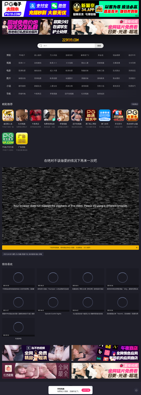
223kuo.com (70, 40)
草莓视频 (53, 93)
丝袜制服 (100, 63)
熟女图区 (116, 78)
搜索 (99, 45)
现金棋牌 (116, 55)
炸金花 (100, 55)
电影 (8, 70)
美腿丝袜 (84, 78)
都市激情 (22, 86)
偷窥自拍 (22, 78)
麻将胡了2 (85, 55)
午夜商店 (37, 93)
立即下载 (86, 390)
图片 (8, 78)
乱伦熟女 (116, 70)
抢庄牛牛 (132, 55)
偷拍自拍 (37, 70)
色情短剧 (100, 93)
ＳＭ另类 (132, 63)
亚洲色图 (37, 78)
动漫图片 (69, 78)
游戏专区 (69, 55)
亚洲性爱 (22, 70)
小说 (8, 85)
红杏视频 (84, 93)
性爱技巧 (132, 86)
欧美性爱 (69, 70)
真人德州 (37, 55)
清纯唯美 (100, 78)
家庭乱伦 (37, 86)
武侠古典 (69, 86)
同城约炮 (22, 93)
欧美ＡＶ (53, 63)
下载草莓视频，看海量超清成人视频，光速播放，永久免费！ (94, 247)
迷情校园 (84, 86)
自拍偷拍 (37, 63)
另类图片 (132, 78)
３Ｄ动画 (69, 63)
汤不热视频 (69, 93)
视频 (8, 62)
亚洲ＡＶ (22, 63)
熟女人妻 (84, 63)
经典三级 (100, 70)
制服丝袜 (84, 70)
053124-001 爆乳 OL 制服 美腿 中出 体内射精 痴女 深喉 (23, 254)
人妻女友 (53, 86)
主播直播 (116, 63)
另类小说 (100, 86)
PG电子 (22, 55)
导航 (8, 93)
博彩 (8, 55)
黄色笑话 (116, 86)
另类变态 (132, 70)
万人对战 (53, 55)
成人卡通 (53, 70)
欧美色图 (53, 78)
